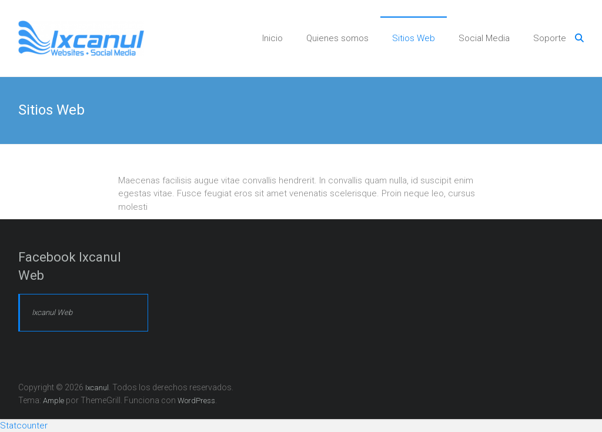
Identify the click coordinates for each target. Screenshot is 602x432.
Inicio (272, 38)
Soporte (549, 38)
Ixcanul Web (52, 312)
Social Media (484, 38)
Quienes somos (337, 38)
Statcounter (24, 425)
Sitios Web (413, 38)
